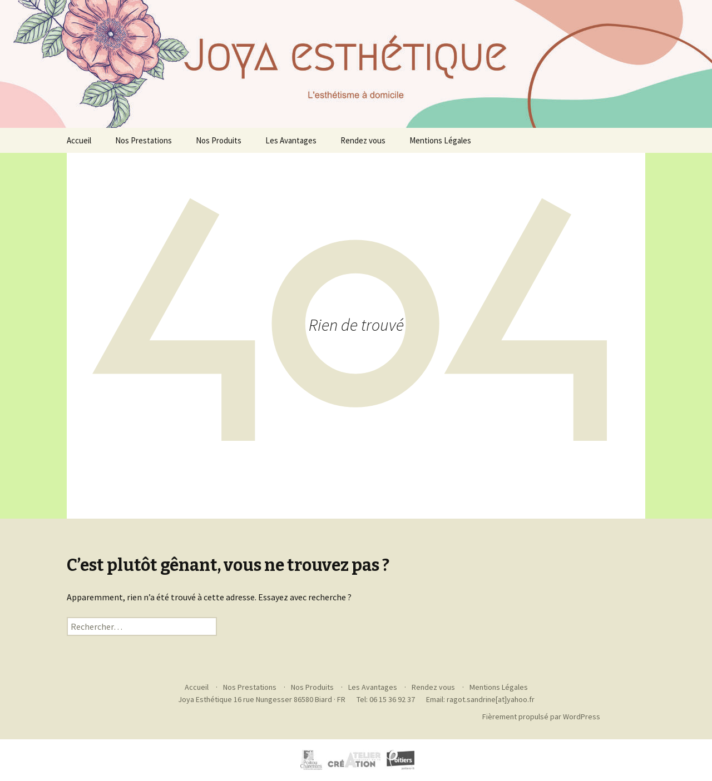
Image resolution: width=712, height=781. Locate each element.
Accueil (79, 140)
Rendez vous (362, 140)
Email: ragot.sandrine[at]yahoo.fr (480, 699)
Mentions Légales (440, 140)
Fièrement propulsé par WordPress (541, 717)
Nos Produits (218, 140)
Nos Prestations (143, 140)
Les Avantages (291, 140)
